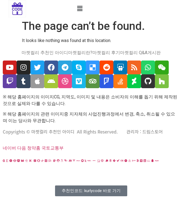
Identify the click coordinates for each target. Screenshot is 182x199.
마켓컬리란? (80, 53)
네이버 (9, 148)
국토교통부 (52, 148)
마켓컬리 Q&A (133, 53)
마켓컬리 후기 (106, 53)
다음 (21, 148)
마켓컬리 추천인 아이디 (45, 53)
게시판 (154, 53)
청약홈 (33, 148)
